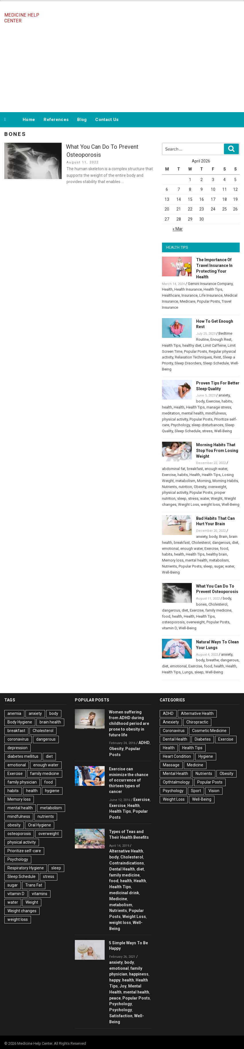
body (200, 401)
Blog (82, 119)
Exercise (213, 401)
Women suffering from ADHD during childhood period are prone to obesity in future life (129, 723)
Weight (216, 498)
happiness (139, 974)
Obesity (200, 487)
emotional (170, 548)
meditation (171, 413)
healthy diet (191, 345)
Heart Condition (177, 756)
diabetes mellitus (22, 756)
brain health (50, 722)
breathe (212, 660)
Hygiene (205, 756)
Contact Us (106, 119)
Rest (217, 357)
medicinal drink (124, 893)
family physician (22, 782)
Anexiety (171, 722)
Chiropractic (197, 722)
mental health (192, 413)
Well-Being (223, 431)
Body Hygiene (19, 722)
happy (114, 980)
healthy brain (216, 554)
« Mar (178, 229)
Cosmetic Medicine (209, 730)
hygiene (52, 790)
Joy (123, 986)
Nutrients (169, 487)
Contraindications (126, 863)
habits (227, 401)
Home (29, 119)
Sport (196, 790)
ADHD (144, 742)
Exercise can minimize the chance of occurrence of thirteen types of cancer (128, 780)
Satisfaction (120, 1016)
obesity (14, 825)
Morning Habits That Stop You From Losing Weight (217, 451)
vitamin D (169, 628)
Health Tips (213, 289)
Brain (223, 536)
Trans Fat (33, 885)
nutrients (46, 816)
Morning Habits (225, 481)
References (56, 119)
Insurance (189, 295)
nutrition (185, 487)
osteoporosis (173, 622)
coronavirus (18, 739)
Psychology (180, 425)
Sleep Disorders (188, 363)
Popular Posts (208, 301)
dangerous (221, 542)
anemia (14, 713)
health (167, 407)
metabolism (185, 481)
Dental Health (122, 869)
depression (17, 747)
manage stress (218, 407)
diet (235, 542)
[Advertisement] (122, 68)
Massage (171, 765)
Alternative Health (126, 851)
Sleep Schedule (216, 363)
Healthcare (171, 295)
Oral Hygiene (39, 825)
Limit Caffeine (214, 345)
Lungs (187, 672)
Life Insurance (210, 295)
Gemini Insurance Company (210, 283)
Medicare (187, 301)
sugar (218, 566)
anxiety (224, 395)
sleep (181, 498)
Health (167, 289)
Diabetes (203, 739)
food (224, 548)
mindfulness (215, 413)
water (204, 498)
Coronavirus (174, 730)
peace (115, 998)
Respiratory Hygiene (25, 868)
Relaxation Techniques (193, 357)
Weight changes (21, 911)
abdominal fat (173, 469)
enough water (216, 469)
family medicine (218, 610)
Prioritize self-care (24, 850)
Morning (204, 481)
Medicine (118, 899)
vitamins (39, 893)
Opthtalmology (176, 782)
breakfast (195, 469)
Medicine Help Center (21, 17)
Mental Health (175, 773)
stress (207, 431)
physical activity (175, 419)
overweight (217, 487)
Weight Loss (188, 504)
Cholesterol (201, 542)
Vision (213, 790)
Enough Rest (220, 339)
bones (201, 604)
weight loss (210, 504)
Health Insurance (188, 289)
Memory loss (173, 560)
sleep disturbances (207, 425)
